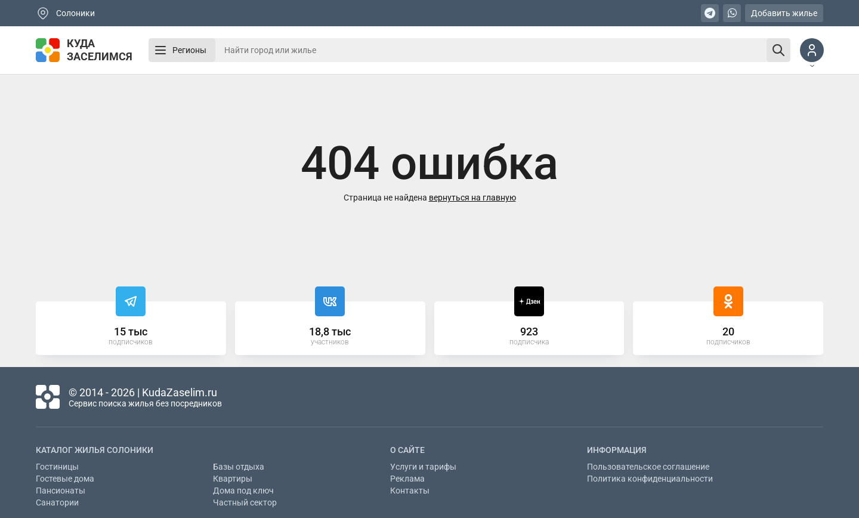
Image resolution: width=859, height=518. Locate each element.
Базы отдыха (238, 466)
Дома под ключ (243, 490)
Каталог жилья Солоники (94, 450)
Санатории (57, 502)
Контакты (410, 490)
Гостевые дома (65, 478)
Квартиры (232, 478)
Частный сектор (245, 502)
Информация (617, 450)
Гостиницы (57, 466)
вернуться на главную (472, 197)
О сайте (407, 450)
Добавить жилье (784, 13)
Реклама (407, 478)
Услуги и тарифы (423, 466)
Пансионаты (60, 490)
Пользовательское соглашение (648, 466)
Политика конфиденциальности (650, 478)
